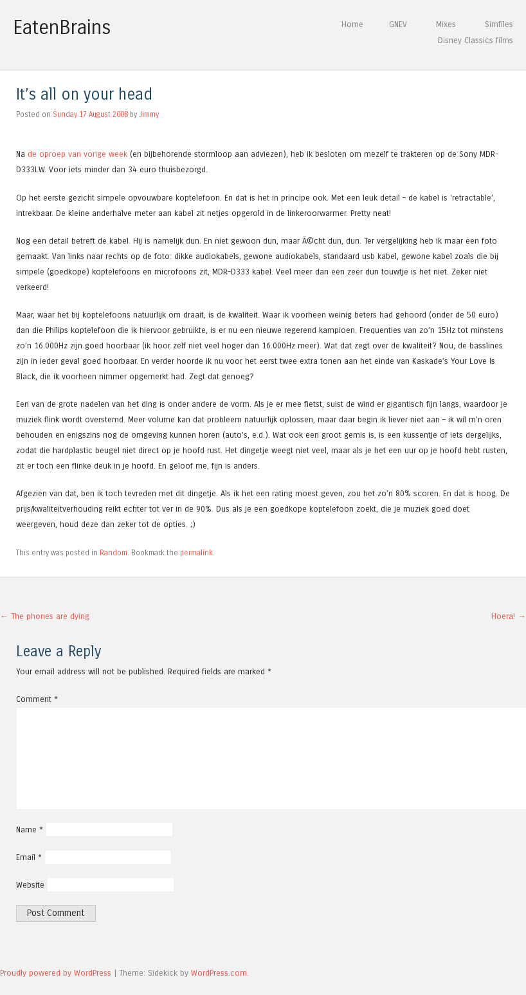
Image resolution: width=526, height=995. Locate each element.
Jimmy (149, 114)
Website (30, 885)
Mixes (446, 24)
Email (29, 857)
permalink (196, 552)
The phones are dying (44, 616)
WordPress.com (219, 973)
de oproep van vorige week (77, 154)
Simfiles (499, 24)
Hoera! (508, 616)
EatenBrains (62, 27)
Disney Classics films (475, 40)
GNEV (398, 24)
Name (29, 829)
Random (113, 552)
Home (352, 24)
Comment (37, 699)
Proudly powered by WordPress (55, 973)
